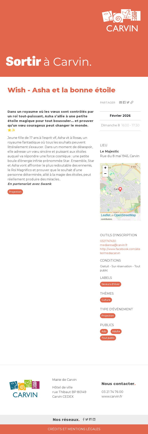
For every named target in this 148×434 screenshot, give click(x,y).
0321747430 (108, 241)
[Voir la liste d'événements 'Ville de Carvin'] (50, 61)
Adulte (116, 331)
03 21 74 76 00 (112, 392)
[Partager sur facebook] (124, 102)
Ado (104, 331)
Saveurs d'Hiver (111, 284)
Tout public (108, 337)
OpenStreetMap (125, 215)
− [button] (105, 174)
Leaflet (105, 215)
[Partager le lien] (131, 102)
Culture (106, 299)
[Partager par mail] (121, 102)
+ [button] (105, 168)
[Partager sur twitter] (128, 102)
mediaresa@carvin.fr (113, 245)
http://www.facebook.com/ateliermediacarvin (120, 251)
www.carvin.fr (112, 396)
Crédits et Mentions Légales (74, 429)
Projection (108, 315)
